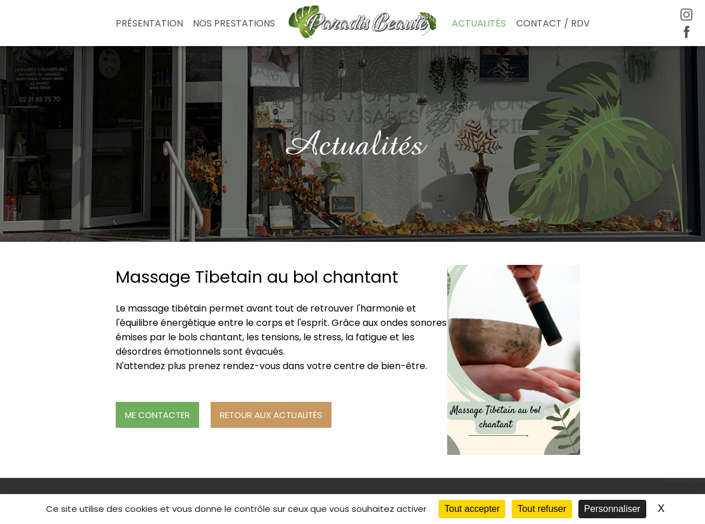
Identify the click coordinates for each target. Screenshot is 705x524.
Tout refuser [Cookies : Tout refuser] (541, 509)
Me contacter (157, 415)
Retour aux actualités (271, 415)
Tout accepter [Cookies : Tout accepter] (472, 509)
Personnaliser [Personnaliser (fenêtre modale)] (612, 509)
